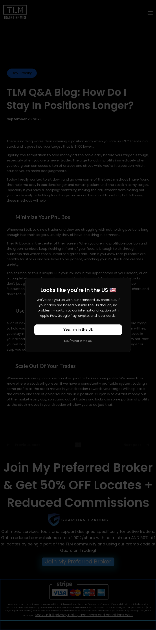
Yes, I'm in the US (78, 329)
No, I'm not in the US (78, 341)
